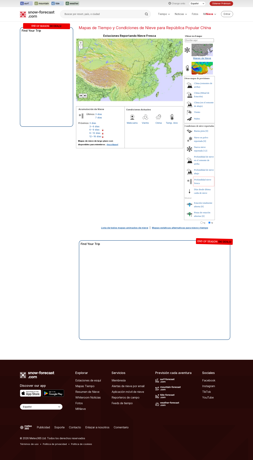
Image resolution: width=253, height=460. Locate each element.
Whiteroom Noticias (88, 397)
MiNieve (80, 409)
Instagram (208, 386)
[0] (206, 131)
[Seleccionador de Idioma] (197, 4)
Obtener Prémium (221, 3)
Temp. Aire (172, 122)
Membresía (119, 380)
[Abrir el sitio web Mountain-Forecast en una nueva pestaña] (42, 3)
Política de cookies (81, 444)
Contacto (75, 427)
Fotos (195, 13)
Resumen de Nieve (87, 392)
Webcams (132, 122)
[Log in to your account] (227, 14)
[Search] (147, 14)
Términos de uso (29, 444)
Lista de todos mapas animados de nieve (124, 227)
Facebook (208, 380)
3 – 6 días (94, 126)
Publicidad (43, 427)
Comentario (121, 427)
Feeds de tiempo (122, 403)
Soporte (59, 427)
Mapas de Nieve (202, 58)
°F (212, 223)
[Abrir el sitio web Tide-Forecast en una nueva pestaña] (57, 3)
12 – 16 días (95, 136)
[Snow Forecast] (37, 14)
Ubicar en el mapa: (193, 36)
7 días (98, 117)
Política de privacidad (55, 444)
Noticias (181, 13)
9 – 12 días (94, 133)
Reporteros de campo (125, 397)
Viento (145, 122)
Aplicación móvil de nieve (128, 392)
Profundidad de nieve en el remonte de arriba (204, 160)
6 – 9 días (94, 129)
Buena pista (199, 131)
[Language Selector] (41, 407)
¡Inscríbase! (112, 144)
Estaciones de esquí (88, 380)
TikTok (206, 392)
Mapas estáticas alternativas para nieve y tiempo (180, 227)
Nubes (197, 118)
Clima (158, 122)
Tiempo (164, 13)
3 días (98, 114)
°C (204, 223)
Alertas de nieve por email (128, 386)
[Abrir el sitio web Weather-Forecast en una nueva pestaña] (72, 3)
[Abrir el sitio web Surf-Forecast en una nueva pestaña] (26, 3)
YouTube (208, 397)
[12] (205, 150)
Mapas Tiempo (85, 386)
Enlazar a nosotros (97, 427)
